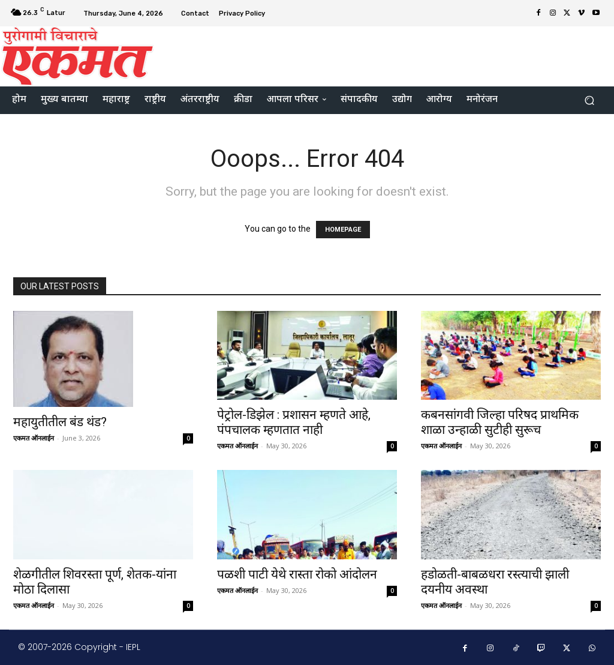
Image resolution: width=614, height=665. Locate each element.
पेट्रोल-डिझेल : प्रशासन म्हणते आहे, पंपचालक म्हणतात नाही (294, 422)
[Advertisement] (380, 55)
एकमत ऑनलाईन (33, 437)
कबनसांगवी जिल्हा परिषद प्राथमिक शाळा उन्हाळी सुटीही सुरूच (500, 422)
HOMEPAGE (343, 229)
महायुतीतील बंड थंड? (60, 422)
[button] (589, 100)
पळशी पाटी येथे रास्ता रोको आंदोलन (297, 574)
